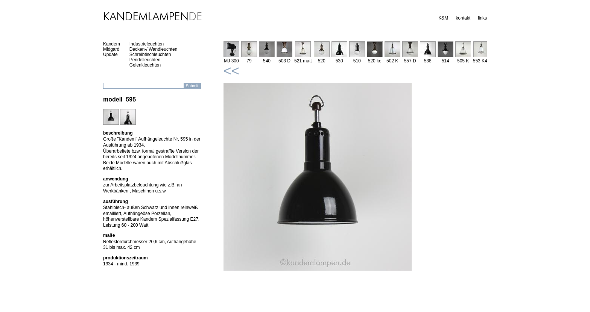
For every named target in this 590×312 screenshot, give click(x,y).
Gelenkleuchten (145, 65)
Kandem (111, 44)
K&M (443, 18)
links (482, 18)
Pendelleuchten (145, 59)
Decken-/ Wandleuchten (153, 49)
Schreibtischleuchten (150, 54)
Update (110, 54)
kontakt (463, 18)
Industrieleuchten (146, 44)
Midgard (111, 49)
